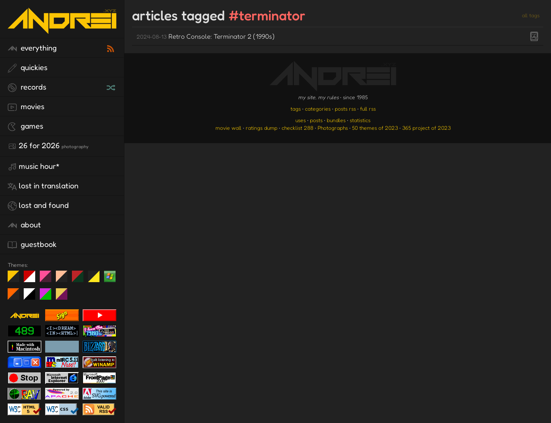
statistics (360, 120)
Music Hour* (34, 166)
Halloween (16, 297)
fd (48, 279)
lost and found (38, 206)
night (16, 279)
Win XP (110, 276)
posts (316, 120)
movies (26, 107)
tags (295, 108)
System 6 (32, 297)
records (27, 87)
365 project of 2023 (426, 127)
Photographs (333, 127)
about (24, 225)
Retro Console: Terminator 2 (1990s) (206, 36)
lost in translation (43, 186)
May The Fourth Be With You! (96, 279)
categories (318, 108)
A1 (48, 297)
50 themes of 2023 (375, 127)
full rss (368, 108)
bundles (336, 120)
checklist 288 (297, 127)
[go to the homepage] (62, 29)
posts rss (345, 108)
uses (300, 120)
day (32, 279)
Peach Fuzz (64, 279)
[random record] (111, 86)
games (25, 126)
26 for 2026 (48, 146)
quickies (27, 68)
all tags (531, 15)
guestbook (32, 245)
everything (32, 48)
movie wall (228, 127)
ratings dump (261, 127)
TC (64, 297)
